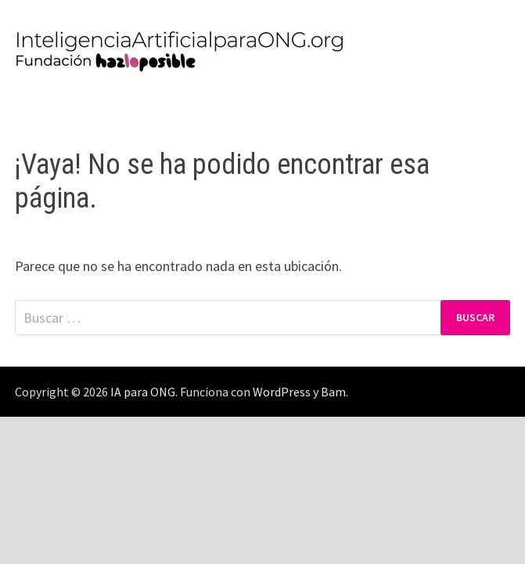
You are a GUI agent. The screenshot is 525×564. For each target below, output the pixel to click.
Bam (333, 392)
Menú (47, 105)
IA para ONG (142, 392)
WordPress (282, 392)
